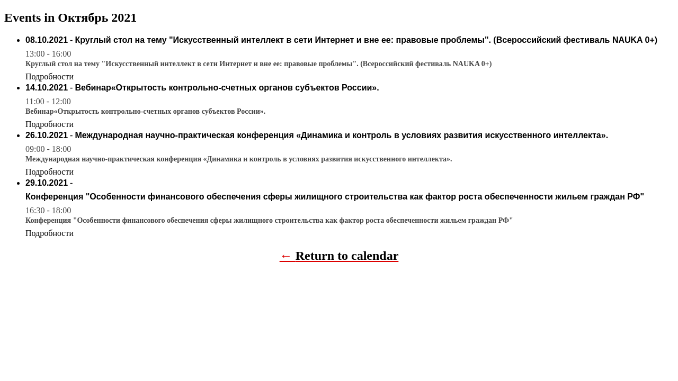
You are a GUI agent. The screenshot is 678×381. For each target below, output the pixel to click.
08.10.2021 (46, 39)
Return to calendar (347, 255)
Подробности (49, 76)
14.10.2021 (46, 87)
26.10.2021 (46, 135)
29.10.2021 (46, 182)
